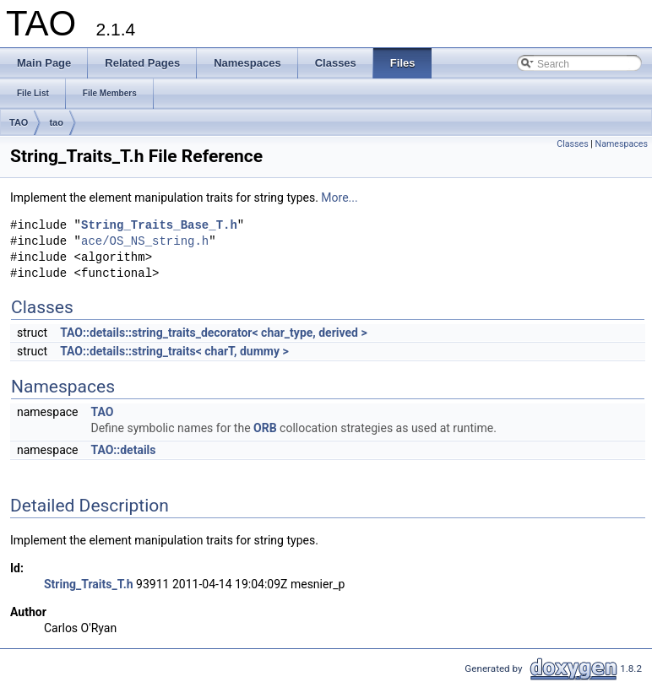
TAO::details (122, 450)
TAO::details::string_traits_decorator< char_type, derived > (213, 332)
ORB (265, 428)
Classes (572, 143)
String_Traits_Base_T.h (159, 226)
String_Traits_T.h (88, 584)
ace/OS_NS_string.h (145, 242)
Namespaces (621, 143)
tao (56, 122)
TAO (18, 122)
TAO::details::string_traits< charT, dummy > (174, 351)
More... (339, 197)
